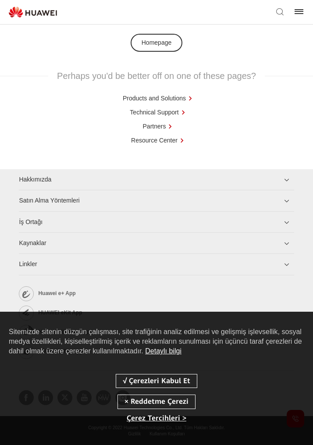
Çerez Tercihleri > (156, 418)
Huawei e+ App (56, 293)
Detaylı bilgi (163, 351)
